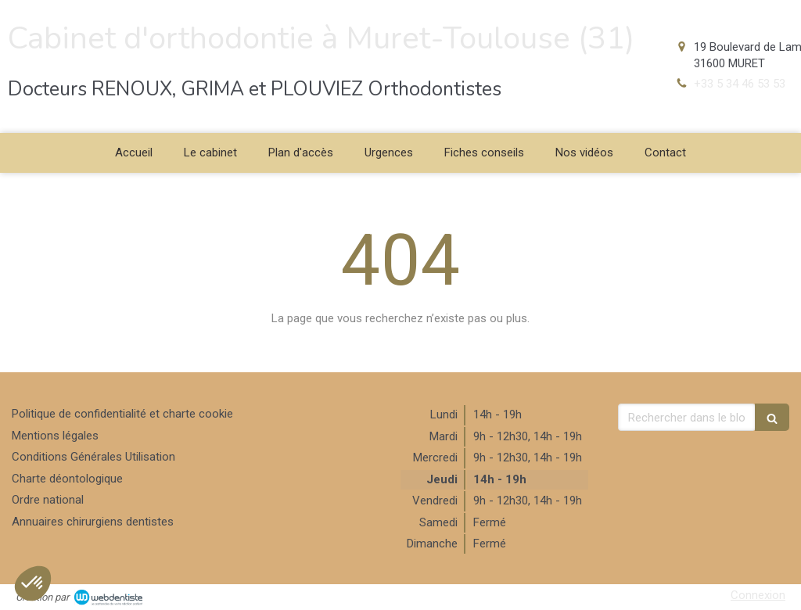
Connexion (758, 595)
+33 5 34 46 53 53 (739, 84)
